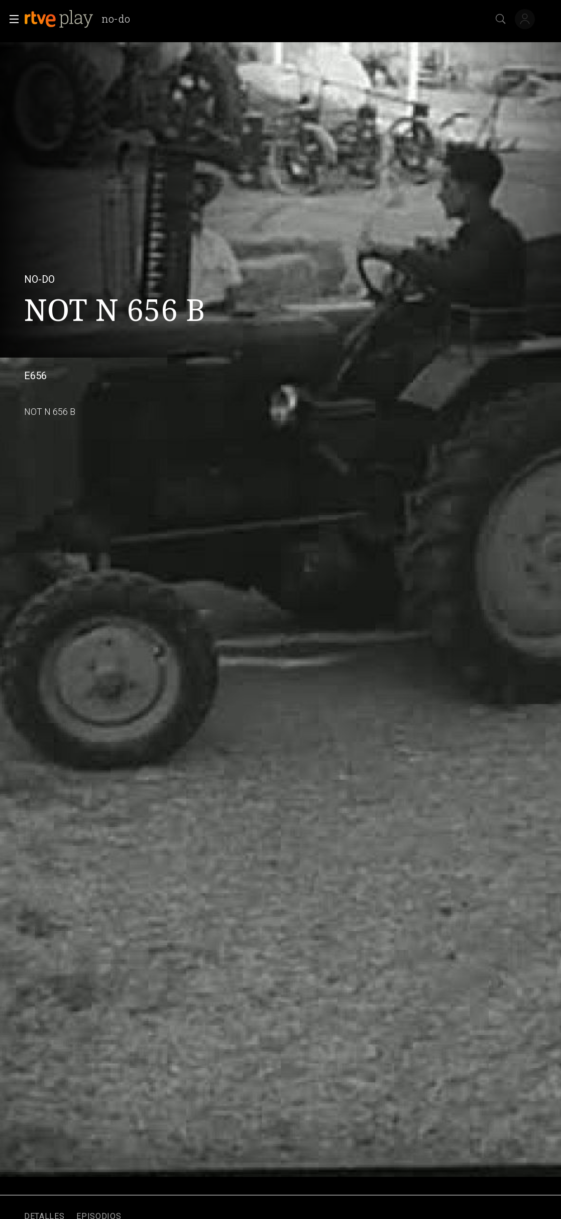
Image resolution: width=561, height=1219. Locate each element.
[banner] (81, 19)
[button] (11, 19)
